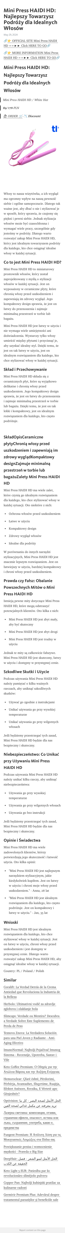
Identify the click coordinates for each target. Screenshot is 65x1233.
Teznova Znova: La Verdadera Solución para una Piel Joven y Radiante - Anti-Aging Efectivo (30, 1038)
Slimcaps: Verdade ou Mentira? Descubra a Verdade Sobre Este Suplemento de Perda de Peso (32, 1021)
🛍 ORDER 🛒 (13, 116)
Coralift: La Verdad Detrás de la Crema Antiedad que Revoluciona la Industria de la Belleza (32, 992)
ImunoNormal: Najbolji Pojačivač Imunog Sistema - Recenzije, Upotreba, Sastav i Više (32, 1055)
